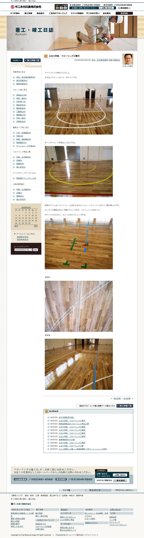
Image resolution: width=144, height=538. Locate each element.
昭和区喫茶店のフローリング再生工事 (74, 424)
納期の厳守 (15, 524)
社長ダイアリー (91, 523)
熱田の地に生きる (67, 528)
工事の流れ (39, 529)
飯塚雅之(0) (21, 115)
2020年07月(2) (22, 237)
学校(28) (19, 136)
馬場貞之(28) (21, 95)
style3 (65, 8)
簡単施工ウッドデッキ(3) (26, 178)
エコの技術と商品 (67, 520)
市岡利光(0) (21, 122)
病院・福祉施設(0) (23, 139)
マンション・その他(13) (25, 146)
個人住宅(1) (21, 167)
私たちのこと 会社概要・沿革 (96, 513)
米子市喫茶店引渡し (67, 417)
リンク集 (112, 520)
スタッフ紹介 (127, 66)
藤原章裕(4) (21, 108)
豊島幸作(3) (21, 105)
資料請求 (112, 517)
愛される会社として (68, 530)
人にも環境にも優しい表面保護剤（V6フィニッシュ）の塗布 (83, 449)
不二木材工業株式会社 (22, 504)
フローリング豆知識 (43, 526)
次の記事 (127, 398)
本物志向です (40, 524)
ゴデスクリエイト (91, 535)
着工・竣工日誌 (41, 516)
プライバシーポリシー (118, 525)
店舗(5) (19, 160)
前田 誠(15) (21, 98)
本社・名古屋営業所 (100, 60)
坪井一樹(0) (21, 118)
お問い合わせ (115, 510)
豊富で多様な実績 (18, 519)
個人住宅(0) (21, 199)
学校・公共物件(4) (23, 157)
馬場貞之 (116, 60)
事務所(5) (20, 164)
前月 (16, 226)
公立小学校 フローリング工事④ (72, 433)
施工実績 (38, 513)
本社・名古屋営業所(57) (25, 77)
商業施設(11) (21, 143)
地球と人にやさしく (68, 517)
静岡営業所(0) (21, 84)
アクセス (88, 516)
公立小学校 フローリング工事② (72, 443)
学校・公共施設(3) (23, 189)
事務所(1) (20, 196)
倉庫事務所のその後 (67, 440)
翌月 (36, 226)
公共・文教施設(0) (23, 133)
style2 (61, 8)
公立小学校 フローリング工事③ (72, 436)
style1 (57, 8)
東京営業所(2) (21, 80)
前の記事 (117, 398)
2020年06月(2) (22, 239)
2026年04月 (26, 207)
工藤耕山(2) (21, 112)
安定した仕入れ (17, 526)
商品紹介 (64, 510)
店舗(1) (19, 193)
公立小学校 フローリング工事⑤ (72, 430)
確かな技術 (15, 521)
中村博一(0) (21, 102)
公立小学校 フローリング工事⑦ (72, 421)
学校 (110, 60)
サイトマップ (114, 522)
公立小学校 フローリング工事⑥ (72, 427)
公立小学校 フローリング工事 (71, 446)
